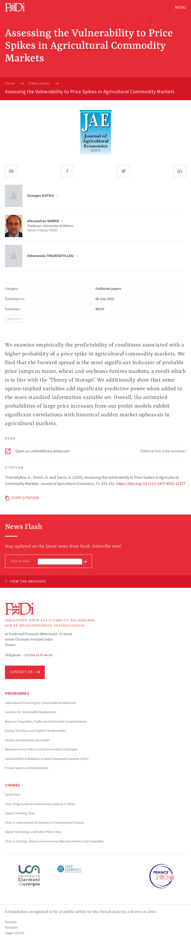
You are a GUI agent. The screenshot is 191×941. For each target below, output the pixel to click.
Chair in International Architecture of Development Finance (44, 822)
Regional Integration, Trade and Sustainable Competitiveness (45, 721)
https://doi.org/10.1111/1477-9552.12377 (150, 483)
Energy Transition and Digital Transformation (35, 730)
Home (10, 83)
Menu (180, 7)
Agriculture (14, 319)
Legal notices (14, 933)
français (10, 922)
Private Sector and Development (26, 768)
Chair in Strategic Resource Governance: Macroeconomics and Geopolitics (54, 841)
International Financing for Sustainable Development (40, 703)
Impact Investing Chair (20, 813)
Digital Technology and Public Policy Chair (33, 832)
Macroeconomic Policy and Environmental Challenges (41, 749)
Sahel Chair (12, 794)
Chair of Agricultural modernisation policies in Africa (40, 804)
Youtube (11, 927)
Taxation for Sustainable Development (30, 712)
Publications (39, 83)
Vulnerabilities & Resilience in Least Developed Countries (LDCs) (47, 759)
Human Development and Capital (27, 740)
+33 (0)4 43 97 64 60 (37, 655)
